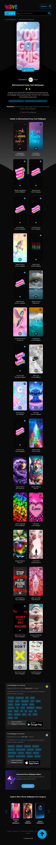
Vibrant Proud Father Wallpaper (36, 191)
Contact (9, 831)
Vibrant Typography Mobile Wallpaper (20, 191)
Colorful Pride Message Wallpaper (20, 376)
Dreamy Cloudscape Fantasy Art (36, 635)
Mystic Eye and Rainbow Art (36, 302)
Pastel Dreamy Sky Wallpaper (20, 413)
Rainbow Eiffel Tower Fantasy (36, 450)
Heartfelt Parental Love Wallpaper (36, 673)
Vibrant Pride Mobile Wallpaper (36, 265)
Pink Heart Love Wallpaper (36, 524)
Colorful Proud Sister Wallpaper (36, 228)
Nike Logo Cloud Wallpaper (36, 376)
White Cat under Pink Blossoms (36, 598)
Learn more (28, 786)
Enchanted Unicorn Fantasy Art (20, 339)
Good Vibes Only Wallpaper (36, 154)
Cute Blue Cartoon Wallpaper (36, 413)
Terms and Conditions (27, 831)
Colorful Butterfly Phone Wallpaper (20, 524)
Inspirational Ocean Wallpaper (36, 339)
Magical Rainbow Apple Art (20, 561)
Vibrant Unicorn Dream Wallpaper (20, 265)
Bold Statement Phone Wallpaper (20, 598)
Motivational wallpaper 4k (16, 101)
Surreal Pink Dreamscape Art (36, 561)
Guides (28, 833)
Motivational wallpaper (26, 19)
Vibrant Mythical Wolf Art (36, 487)
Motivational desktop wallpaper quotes (36, 101)
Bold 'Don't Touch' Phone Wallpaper (20, 635)
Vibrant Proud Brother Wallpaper (20, 302)
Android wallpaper (21, 691)
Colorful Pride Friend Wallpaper (20, 450)
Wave (33, 80)
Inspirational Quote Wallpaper (20, 154)
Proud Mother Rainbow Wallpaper (20, 228)
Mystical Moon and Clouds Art (20, 487)
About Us (16, 831)
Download (28, 70)
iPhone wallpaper (20, 740)
